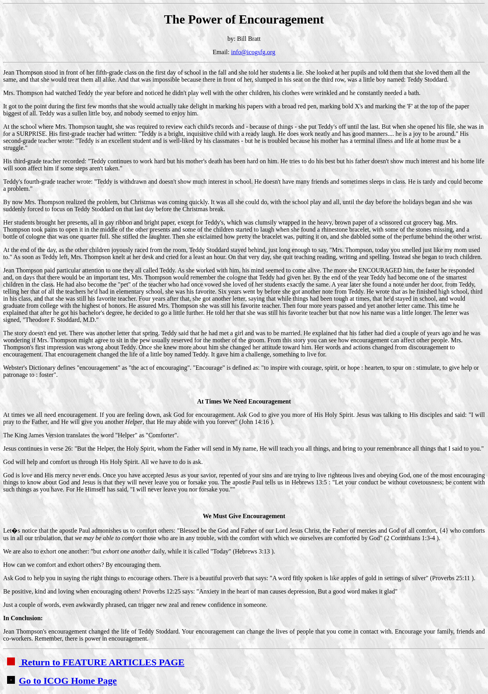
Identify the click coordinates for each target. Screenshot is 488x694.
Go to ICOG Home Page (62, 681)
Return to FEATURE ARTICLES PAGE (96, 662)
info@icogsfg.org (253, 52)
